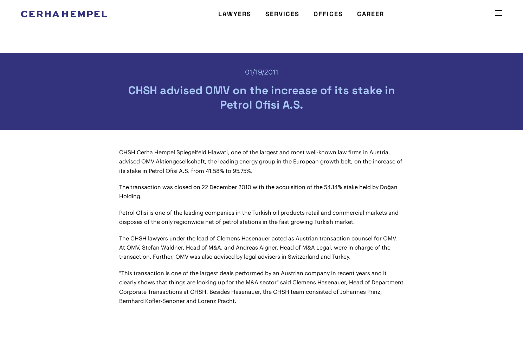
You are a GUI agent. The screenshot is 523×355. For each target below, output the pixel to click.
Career (370, 14)
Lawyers (234, 14)
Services (282, 14)
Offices (328, 14)
